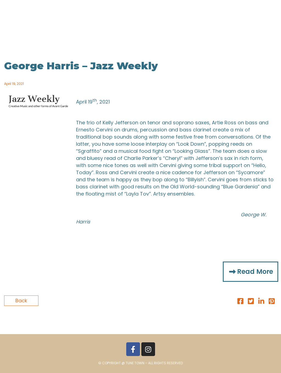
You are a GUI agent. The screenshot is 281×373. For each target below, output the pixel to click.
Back (21, 300)
